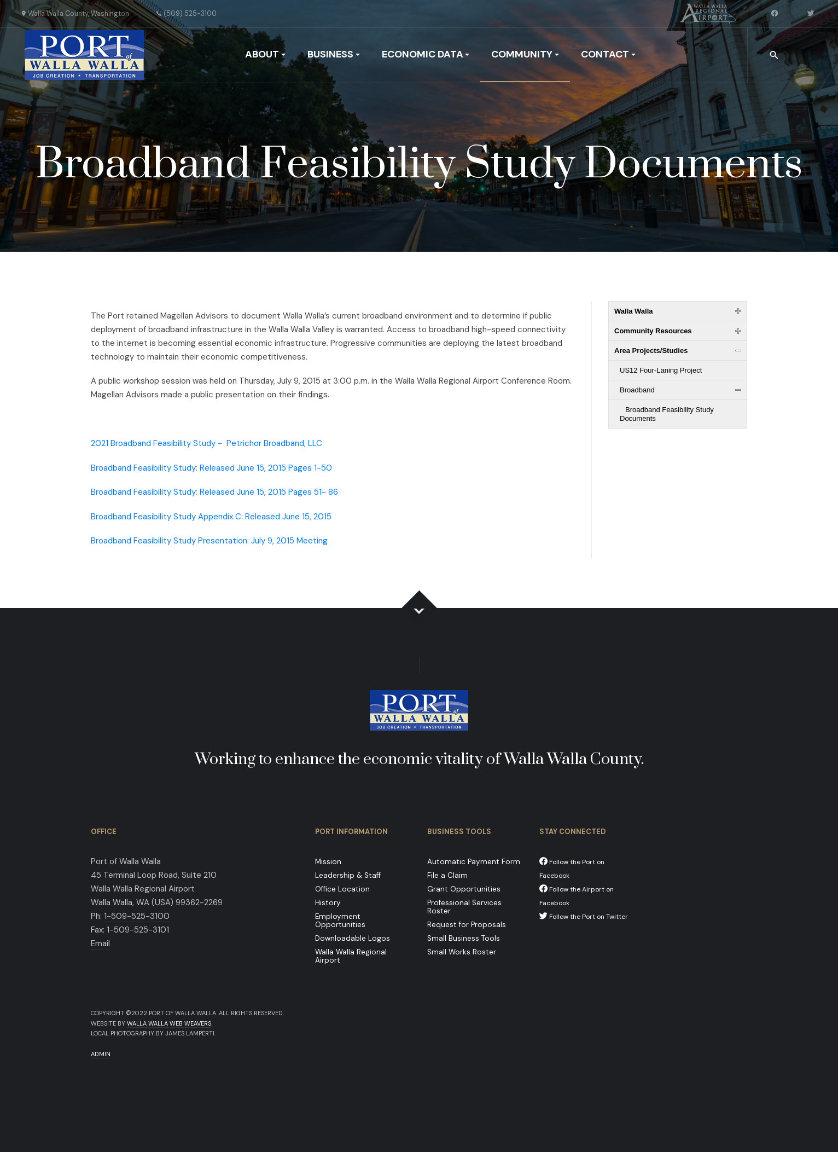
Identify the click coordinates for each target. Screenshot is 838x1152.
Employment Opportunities (340, 920)
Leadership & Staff (348, 875)
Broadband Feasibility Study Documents (667, 414)
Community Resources (653, 331)
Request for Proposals (466, 924)
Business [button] (333, 54)
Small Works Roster (461, 952)
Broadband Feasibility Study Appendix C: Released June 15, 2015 (211, 516)
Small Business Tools (463, 938)
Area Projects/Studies (651, 350)
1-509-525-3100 (137, 916)
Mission (328, 861)
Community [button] (525, 54)
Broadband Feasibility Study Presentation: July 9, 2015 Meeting (209, 540)
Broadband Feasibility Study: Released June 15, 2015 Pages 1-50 (211, 467)
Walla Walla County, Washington (78, 13)
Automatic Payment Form (473, 861)
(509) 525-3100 (190, 13)
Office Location (342, 889)
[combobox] (774, 55)
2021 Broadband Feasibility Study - (206, 443)
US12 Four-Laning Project (661, 370)
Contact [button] (608, 54)
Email (100, 943)
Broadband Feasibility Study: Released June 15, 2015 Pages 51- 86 (214, 492)
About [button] (265, 54)
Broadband (637, 390)
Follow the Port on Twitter (583, 916)
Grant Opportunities (464, 889)
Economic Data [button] (426, 54)
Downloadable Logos (352, 938)
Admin (100, 1054)
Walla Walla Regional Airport (351, 956)
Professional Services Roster (464, 907)
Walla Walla (633, 311)
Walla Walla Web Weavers (169, 1023)
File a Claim (447, 875)
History (328, 902)
